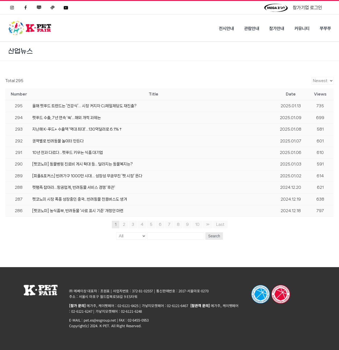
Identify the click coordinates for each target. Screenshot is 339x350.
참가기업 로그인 (307, 7)
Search (214, 236)
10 (197, 224)
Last (220, 224)
